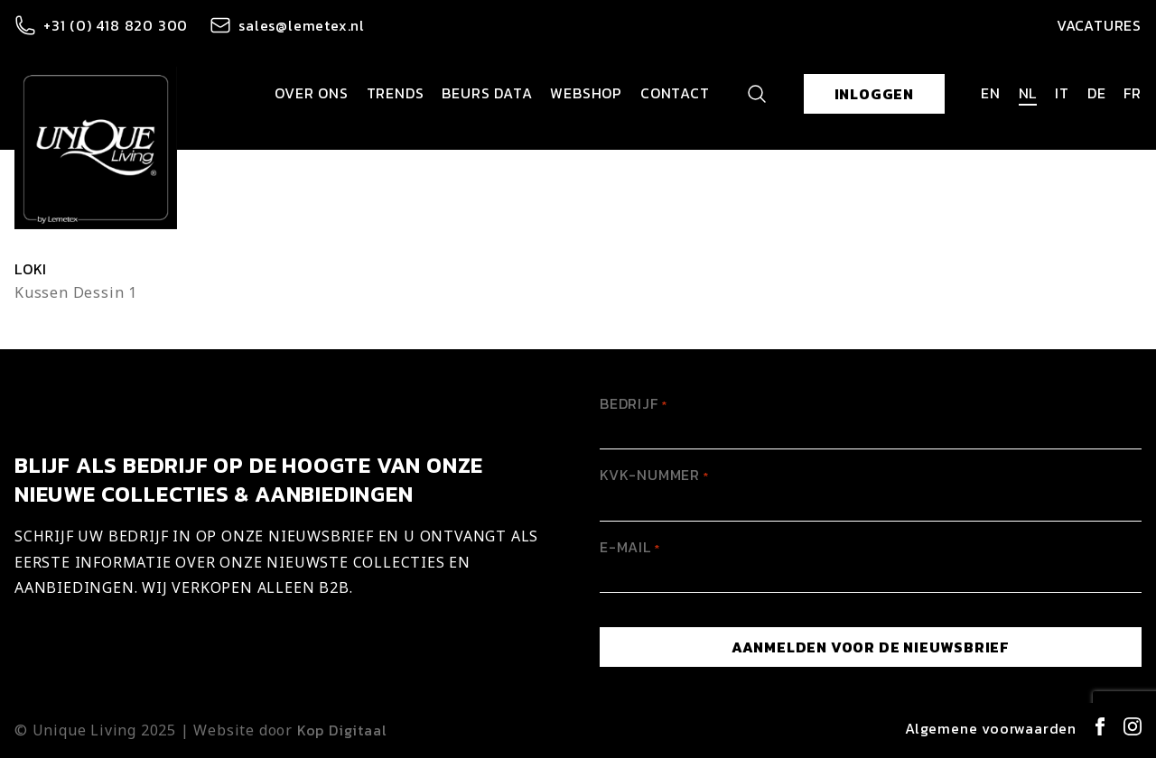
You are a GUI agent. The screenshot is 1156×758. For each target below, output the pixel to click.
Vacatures (1099, 25)
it (1062, 93)
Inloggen (874, 94)
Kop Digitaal (342, 730)
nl (1028, 93)
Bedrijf (633, 403)
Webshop (586, 93)
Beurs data (487, 93)
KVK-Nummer (654, 474)
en (991, 93)
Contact (675, 93)
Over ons (311, 93)
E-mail (630, 547)
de (1096, 93)
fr (1132, 93)
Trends (395, 93)
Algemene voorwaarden (991, 728)
